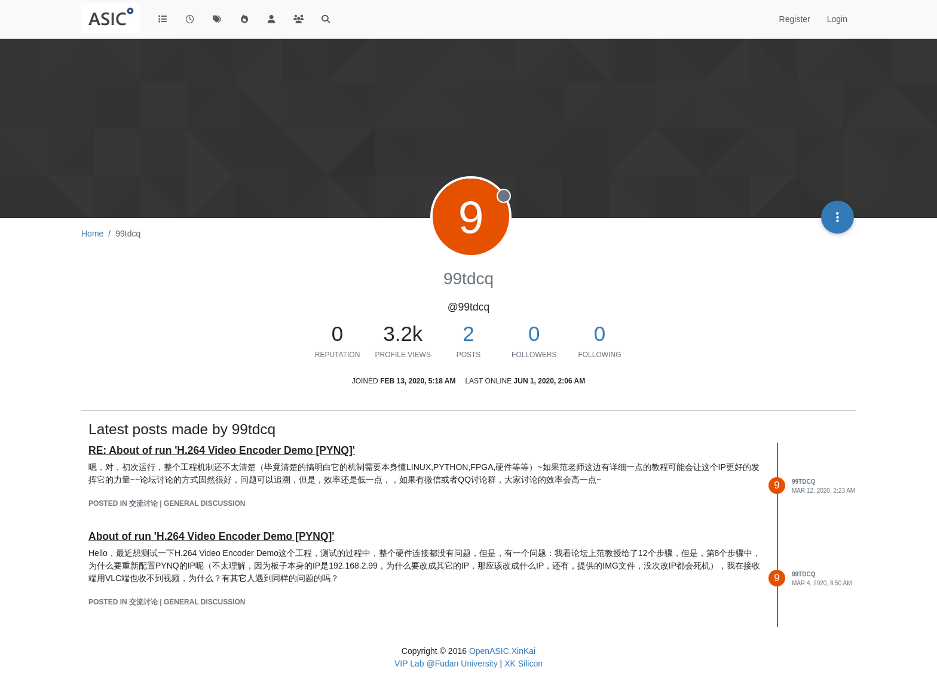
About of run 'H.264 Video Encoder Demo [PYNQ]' (211, 536)
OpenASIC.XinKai (502, 651)
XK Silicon (523, 663)
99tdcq (803, 481)
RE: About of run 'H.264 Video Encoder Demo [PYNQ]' (221, 450)
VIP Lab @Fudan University (446, 663)
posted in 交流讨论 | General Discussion (167, 503)
